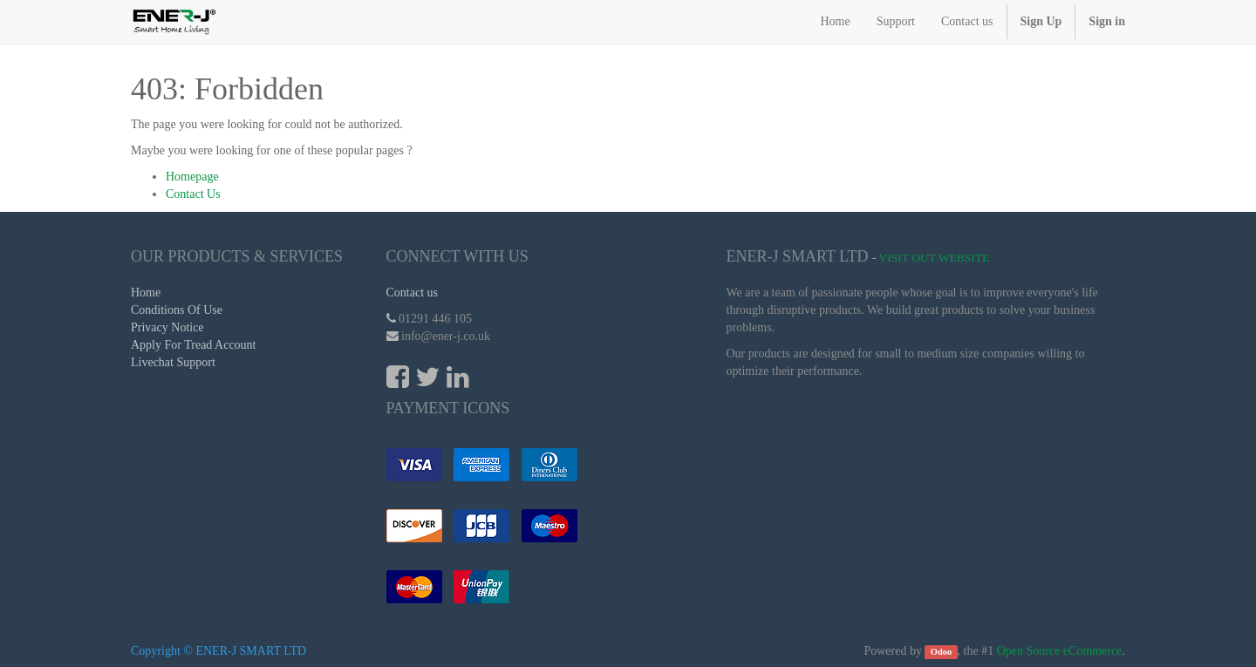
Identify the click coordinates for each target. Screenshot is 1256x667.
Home (145, 292)
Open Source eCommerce (1060, 650)
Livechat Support (173, 362)
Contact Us (193, 194)
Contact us (412, 292)
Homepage (192, 176)
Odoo (941, 652)
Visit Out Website (934, 257)
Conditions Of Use (176, 309)
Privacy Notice (167, 327)
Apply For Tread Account (193, 344)
